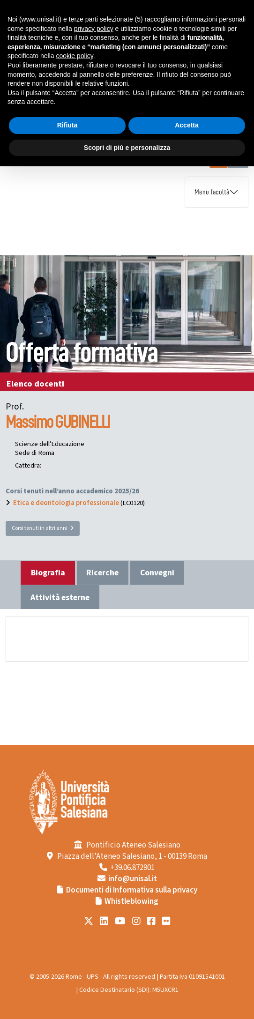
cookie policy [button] (74, 56)
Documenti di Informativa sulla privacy (131, 890)
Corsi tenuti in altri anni (43, 528)
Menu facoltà (211, 192)
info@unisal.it (132, 879)
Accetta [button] (187, 125)
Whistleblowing (131, 901)
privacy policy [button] (93, 28)
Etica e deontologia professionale (66, 503)
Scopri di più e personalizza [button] (127, 147)
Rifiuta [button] (67, 125)
